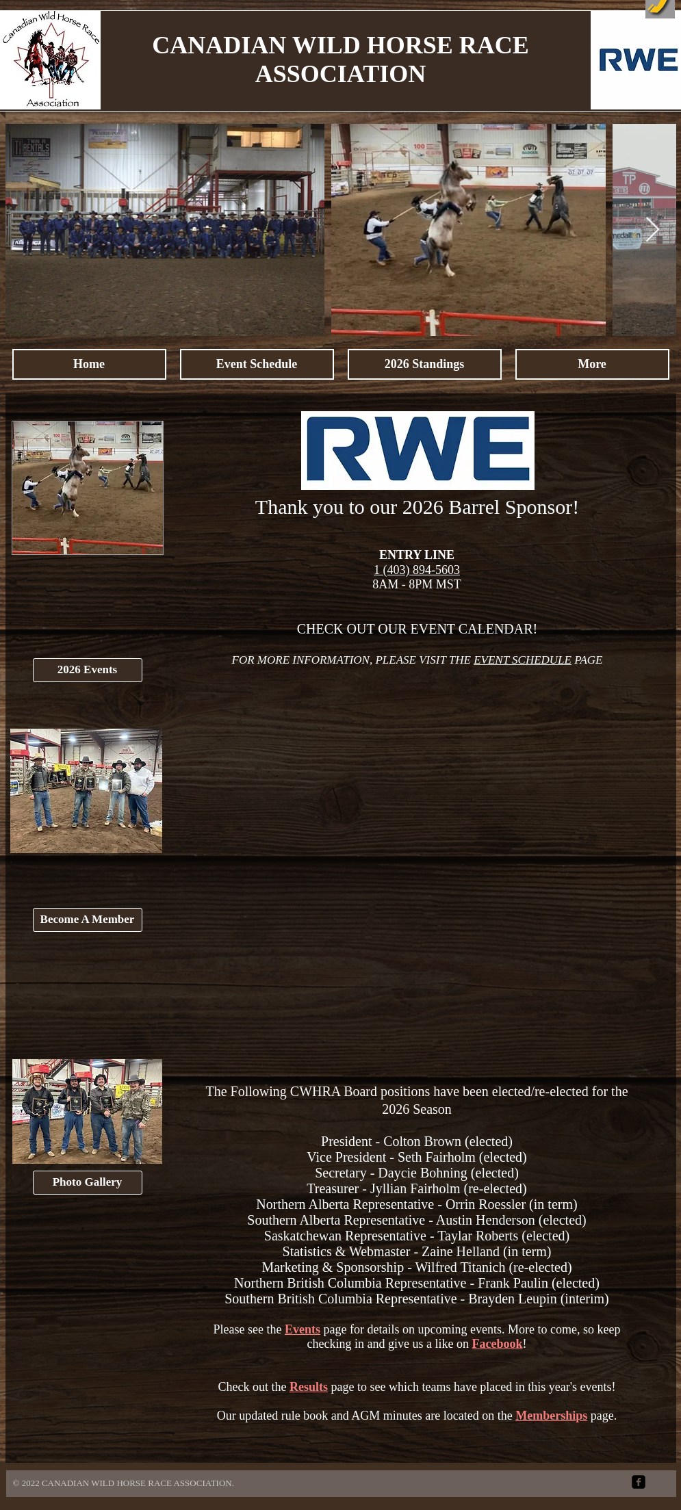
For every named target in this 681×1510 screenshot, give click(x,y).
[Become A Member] (87, 920)
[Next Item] (652, 230)
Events (302, 1329)
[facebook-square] (638, 1482)
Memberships (551, 1415)
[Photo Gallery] (87, 1183)
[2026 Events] (87, 670)
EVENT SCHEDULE (522, 659)
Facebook (497, 1344)
